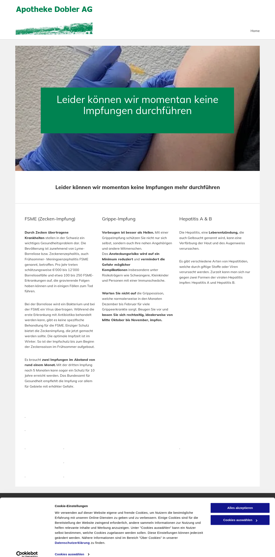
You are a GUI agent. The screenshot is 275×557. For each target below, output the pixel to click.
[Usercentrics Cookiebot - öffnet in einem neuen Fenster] (27, 549)
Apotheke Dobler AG (54, 8)
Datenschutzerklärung (72, 537)
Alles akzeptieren (240, 502)
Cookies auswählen (69, 549)
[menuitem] (252, 31)
